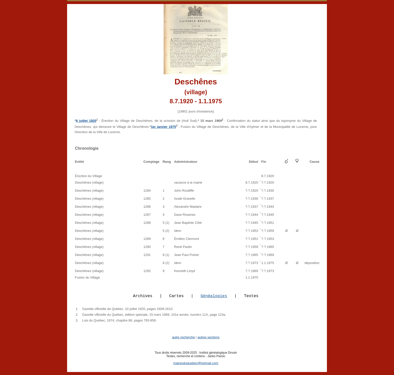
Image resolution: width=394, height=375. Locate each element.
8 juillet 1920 (86, 121)
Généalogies (214, 298)
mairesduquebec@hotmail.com (195, 366)
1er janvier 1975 (163, 127)
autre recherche (183, 340)
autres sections (208, 340)
